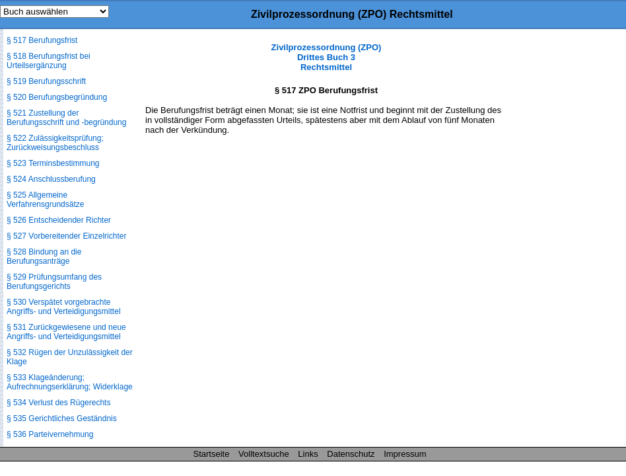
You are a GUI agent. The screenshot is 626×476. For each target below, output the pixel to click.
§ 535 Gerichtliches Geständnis (62, 418)
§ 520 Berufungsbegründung (57, 97)
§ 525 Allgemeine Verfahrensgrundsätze (45, 199)
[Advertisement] (560, 240)
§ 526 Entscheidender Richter (59, 220)
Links (308, 454)
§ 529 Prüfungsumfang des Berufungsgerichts (54, 281)
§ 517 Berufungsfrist (42, 40)
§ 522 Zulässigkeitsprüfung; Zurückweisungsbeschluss (55, 143)
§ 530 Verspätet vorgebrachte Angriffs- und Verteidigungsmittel (64, 307)
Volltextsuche (263, 454)
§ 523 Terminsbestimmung (53, 163)
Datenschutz (350, 454)
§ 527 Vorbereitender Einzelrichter (66, 236)
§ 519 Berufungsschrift (46, 81)
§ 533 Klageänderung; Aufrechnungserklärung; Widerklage (70, 382)
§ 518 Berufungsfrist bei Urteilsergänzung (48, 61)
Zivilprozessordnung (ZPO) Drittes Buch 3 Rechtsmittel (326, 57)
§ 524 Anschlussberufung (51, 179)
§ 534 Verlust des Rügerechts (58, 402)
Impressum (405, 454)
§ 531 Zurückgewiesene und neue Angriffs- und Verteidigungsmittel (66, 332)
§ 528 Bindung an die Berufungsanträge (44, 256)
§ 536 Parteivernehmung (50, 434)
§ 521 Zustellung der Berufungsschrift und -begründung (66, 117)
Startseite (211, 454)
